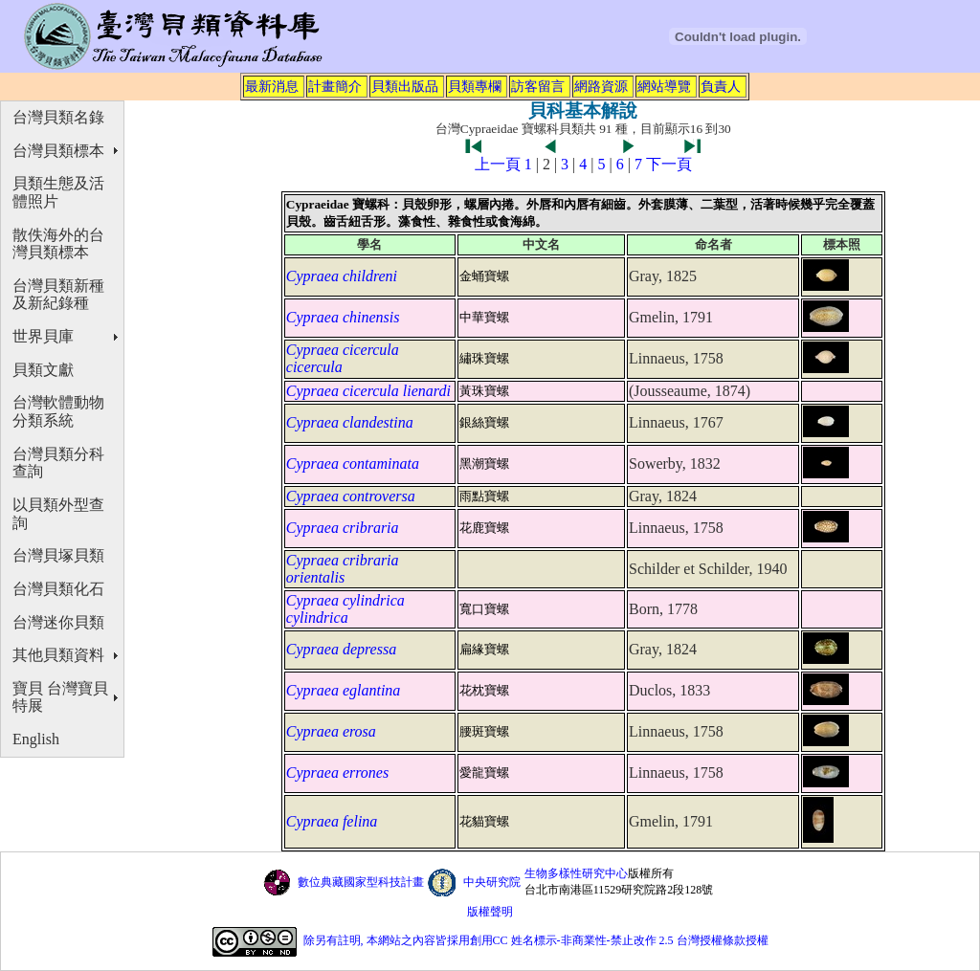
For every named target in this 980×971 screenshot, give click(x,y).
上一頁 (498, 164)
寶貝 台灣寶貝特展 (60, 697)
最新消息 (272, 86)
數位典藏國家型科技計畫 (361, 882)
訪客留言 (538, 86)
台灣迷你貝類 (58, 622)
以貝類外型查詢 (58, 514)
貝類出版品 (404, 86)
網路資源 (601, 86)
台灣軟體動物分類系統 (58, 411)
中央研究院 (492, 882)
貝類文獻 (43, 370)
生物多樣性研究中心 (576, 873)
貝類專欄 (474, 86)
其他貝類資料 (58, 655)
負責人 (721, 86)
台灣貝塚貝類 (58, 555)
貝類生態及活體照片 (58, 192)
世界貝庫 (43, 336)
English (35, 739)
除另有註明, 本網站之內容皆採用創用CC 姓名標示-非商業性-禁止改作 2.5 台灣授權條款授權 (535, 940)
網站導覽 (664, 86)
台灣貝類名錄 (58, 117)
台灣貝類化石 (58, 589)
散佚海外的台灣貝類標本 (58, 244)
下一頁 (669, 164)
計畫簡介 (335, 86)
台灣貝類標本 (58, 151)
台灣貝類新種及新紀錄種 (58, 294)
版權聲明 (490, 911)
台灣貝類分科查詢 (58, 463)
